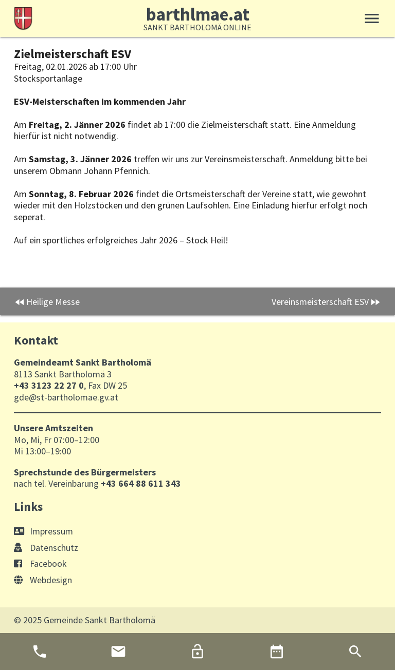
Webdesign (43, 580)
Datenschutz (46, 547)
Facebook (40, 563)
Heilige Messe (53, 302)
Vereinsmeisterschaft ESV (320, 302)
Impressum (43, 531)
